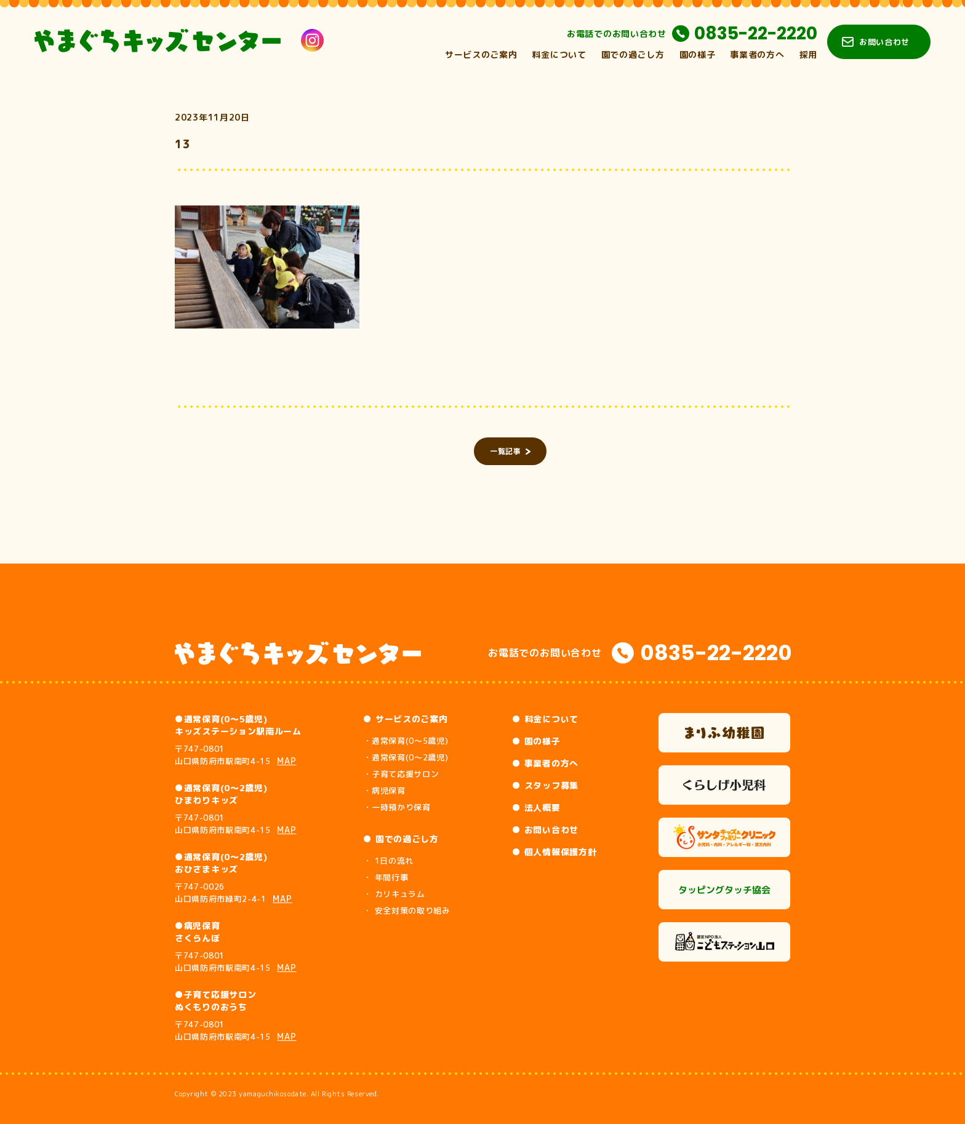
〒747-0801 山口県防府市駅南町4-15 (236, 755)
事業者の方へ (757, 54)
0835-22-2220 (755, 34)
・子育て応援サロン (401, 773)
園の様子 (697, 54)
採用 (808, 54)
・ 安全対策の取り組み (406, 910)
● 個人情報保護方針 (554, 852)
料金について (559, 54)
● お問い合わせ (545, 829)
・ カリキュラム (394, 893)
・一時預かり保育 (396, 807)
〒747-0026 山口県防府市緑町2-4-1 (233, 892)
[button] (267, 267)
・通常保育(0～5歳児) (405, 740)
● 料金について (545, 719)
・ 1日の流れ (388, 860)
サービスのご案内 (481, 54)
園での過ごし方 (633, 54)
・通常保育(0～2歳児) (405, 757)
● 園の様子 (536, 741)
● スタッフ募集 (545, 785)
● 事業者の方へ (545, 763)
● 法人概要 (536, 807)
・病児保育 (384, 790)
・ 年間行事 (385, 877)
